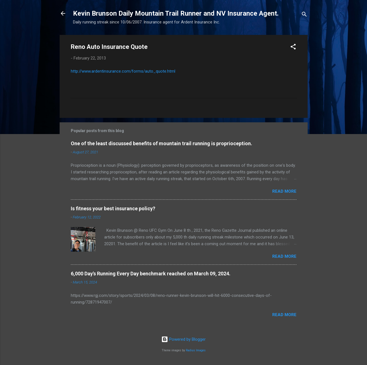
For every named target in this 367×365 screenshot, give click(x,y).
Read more (284, 191)
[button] (293, 47)
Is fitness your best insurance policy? (113, 208)
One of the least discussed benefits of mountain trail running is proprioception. (161, 143)
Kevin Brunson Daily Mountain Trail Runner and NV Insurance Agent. (176, 13)
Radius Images (196, 350)
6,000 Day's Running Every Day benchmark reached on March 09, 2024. (150, 273)
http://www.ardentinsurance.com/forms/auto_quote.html (123, 71)
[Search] (304, 15)
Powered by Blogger (183, 339)
